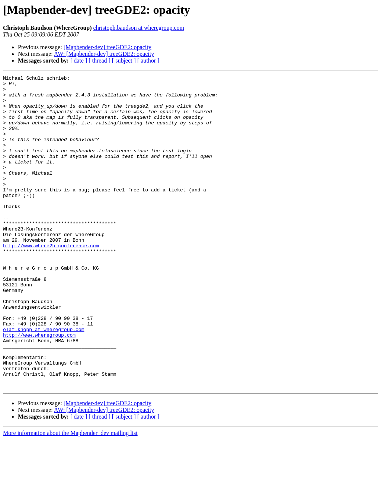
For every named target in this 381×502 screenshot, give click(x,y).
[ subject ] (124, 60)
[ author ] (148, 60)
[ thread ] (100, 60)
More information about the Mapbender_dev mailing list (70, 495)
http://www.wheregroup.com (39, 387)
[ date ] (78, 60)
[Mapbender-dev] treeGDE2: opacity (107, 47)
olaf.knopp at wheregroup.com (43, 380)
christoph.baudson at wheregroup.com (138, 28)
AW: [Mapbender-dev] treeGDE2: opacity (104, 54)
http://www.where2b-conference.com (51, 280)
